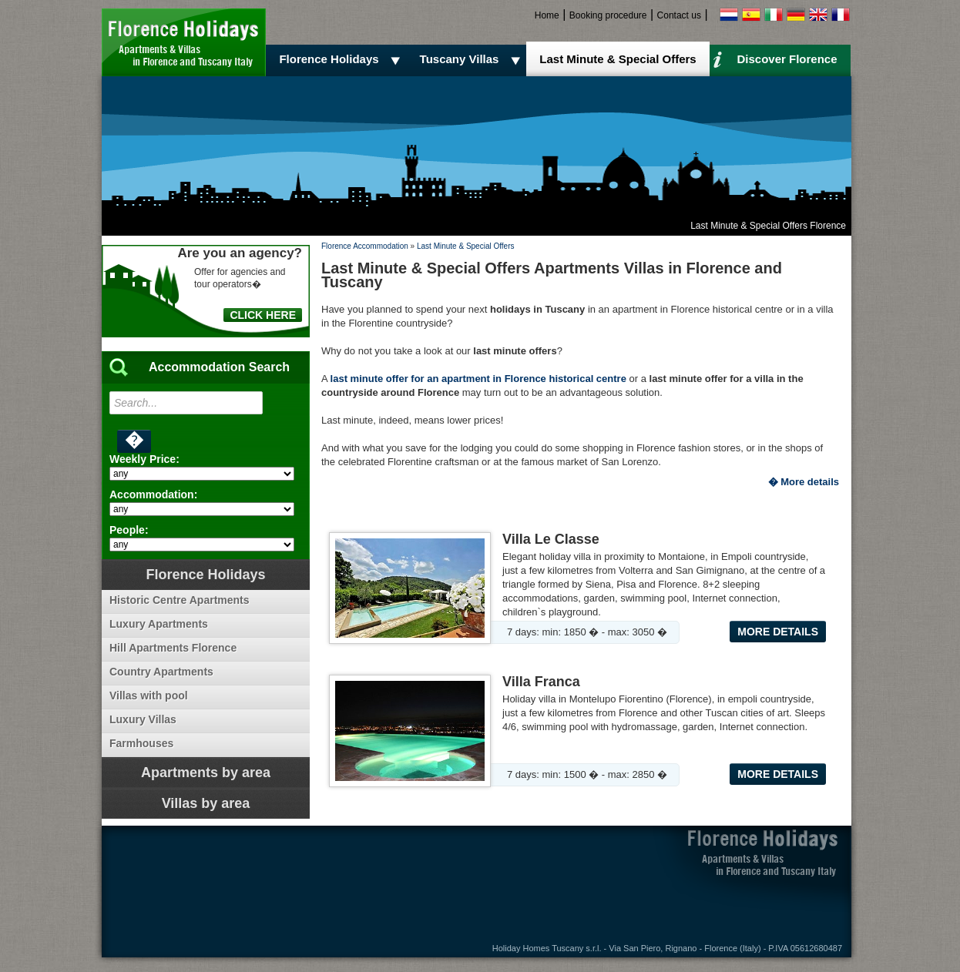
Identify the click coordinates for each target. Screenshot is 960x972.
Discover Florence (775, 59)
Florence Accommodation (364, 246)
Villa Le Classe (550, 539)
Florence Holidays (341, 59)
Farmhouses (141, 743)
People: (129, 530)
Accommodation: (153, 494)
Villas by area (206, 803)
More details (777, 631)
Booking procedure (608, 15)
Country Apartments (161, 671)
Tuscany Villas (472, 59)
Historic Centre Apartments (179, 600)
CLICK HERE (263, 315)
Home (547, 15)
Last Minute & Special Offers (617, 58)
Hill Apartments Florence (173, 648)
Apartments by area (205, 772)
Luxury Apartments (158, 624)
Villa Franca (541, 682)
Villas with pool (148, 695)
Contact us (679, 15)
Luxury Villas (142, 719)
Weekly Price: (144, 459)
